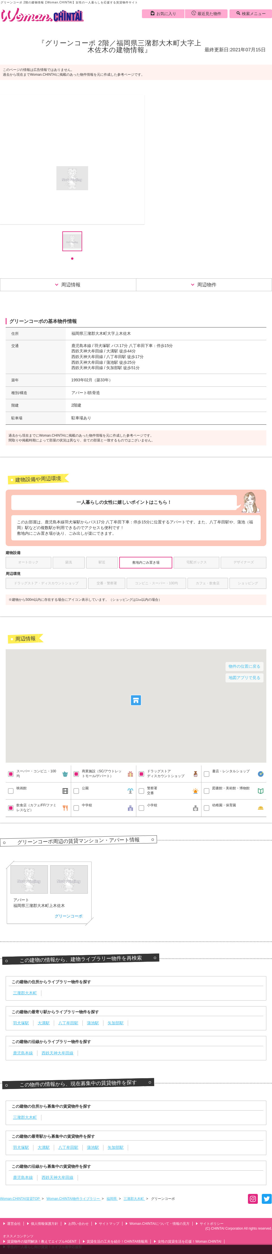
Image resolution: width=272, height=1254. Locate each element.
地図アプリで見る (244, 677)
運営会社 (12, 1224)
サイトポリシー (210, 1224)
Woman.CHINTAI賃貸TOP (20, 1199)
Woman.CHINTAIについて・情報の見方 (157, 1224)
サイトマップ (107, 1224)
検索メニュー (251, 13)
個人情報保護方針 (42, 1224)
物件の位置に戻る (244, 666)
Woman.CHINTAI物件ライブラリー (73, 1199)
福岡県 (112, 1199)
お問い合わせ (76, 1224)
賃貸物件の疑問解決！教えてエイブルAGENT (39, 1242)
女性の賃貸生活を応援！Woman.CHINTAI (187, 1242)
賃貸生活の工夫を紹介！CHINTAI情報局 (115, 1242)
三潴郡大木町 (134, 1199)
